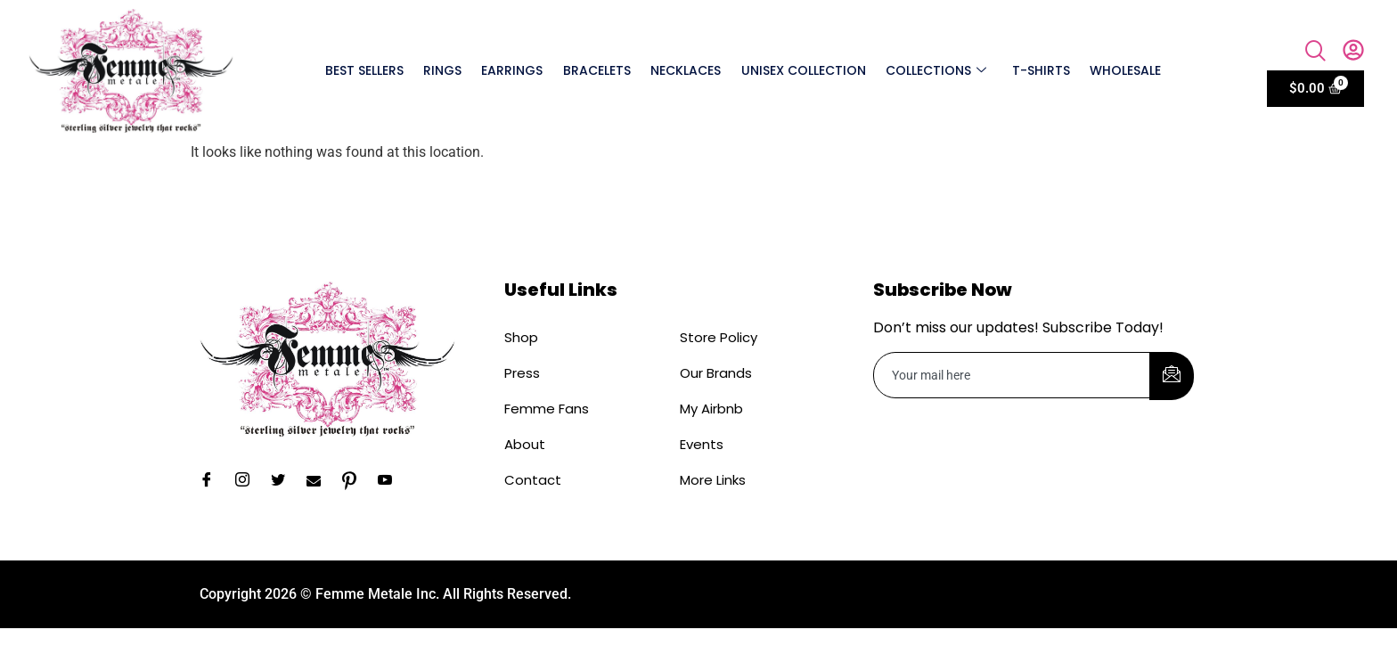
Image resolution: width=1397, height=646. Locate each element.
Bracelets (598, 70)
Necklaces (686, 70)
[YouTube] (391, 481)
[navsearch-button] (1316, 52)
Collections (936, 70)
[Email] (319, 481)
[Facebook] (213, 481)
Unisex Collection (803, 70)
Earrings (513, 70)
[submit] (1171, 376)
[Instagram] (248, 481)
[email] (1012, 375)
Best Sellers (366, 70)
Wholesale (1124, 70)
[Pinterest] (355, 481)
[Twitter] (284, 481)
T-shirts (1040, 70)
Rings (444, 70)
